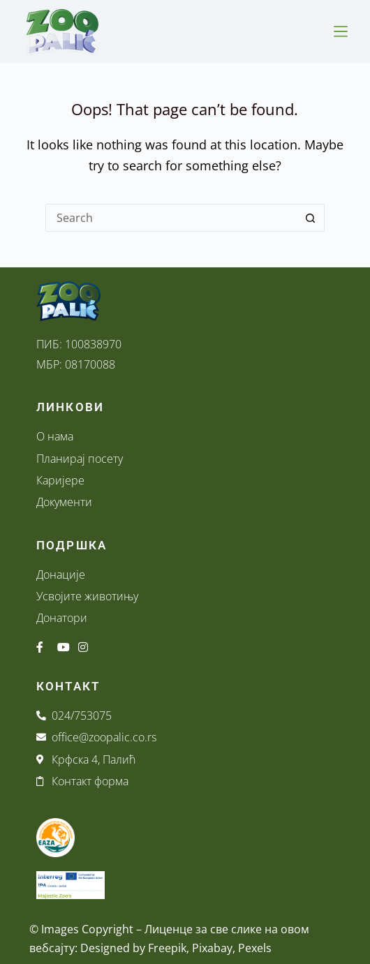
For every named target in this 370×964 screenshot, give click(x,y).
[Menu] (341, 31)
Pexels (255, 948)
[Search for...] (171, 218)
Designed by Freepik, (134, 948)
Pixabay (212, 948)
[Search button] (311, 218)
